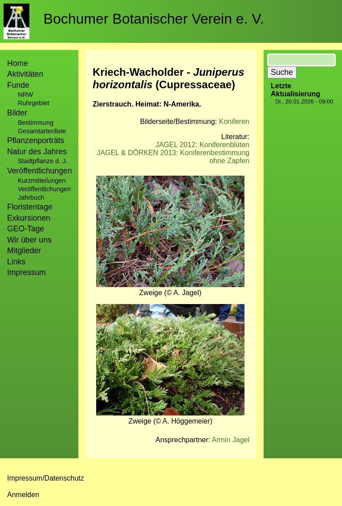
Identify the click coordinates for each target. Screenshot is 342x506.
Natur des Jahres (37, 151)
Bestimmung (35, 122)
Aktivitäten (25, 74)
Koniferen (234, 121)
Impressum (26, 272)
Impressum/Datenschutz (45, 478)
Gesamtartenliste (42, 131)
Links (16, 261)
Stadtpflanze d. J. (42, 161)
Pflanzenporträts (35, 140)
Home (17, 63)
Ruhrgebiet (33, 103)
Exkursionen (28, 218)
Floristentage (30, 206)
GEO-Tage (25, 228)
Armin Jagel (230, 440)
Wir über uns (29, 239)
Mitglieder (24, 250)
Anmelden (23, 494)
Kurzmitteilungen (41, 180)
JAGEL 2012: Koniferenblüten (202, 144)
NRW (25, 94)
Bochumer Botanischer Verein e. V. (154, 19)
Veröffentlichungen (44, 189)
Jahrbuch (31, 197)
